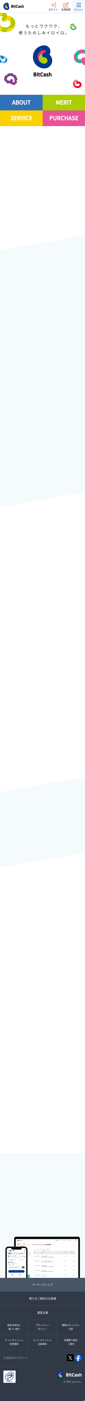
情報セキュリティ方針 (71, 1327)
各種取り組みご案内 (71, 1342)
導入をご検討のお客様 (42, 1298)
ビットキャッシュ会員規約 (42, 1342)
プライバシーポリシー (42, 1327)
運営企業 (42, 1312)
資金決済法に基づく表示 (14, 1327)
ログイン (53, 6)
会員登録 (66, 6)
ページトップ (42, 1284)
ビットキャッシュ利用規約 (14, 1342)
